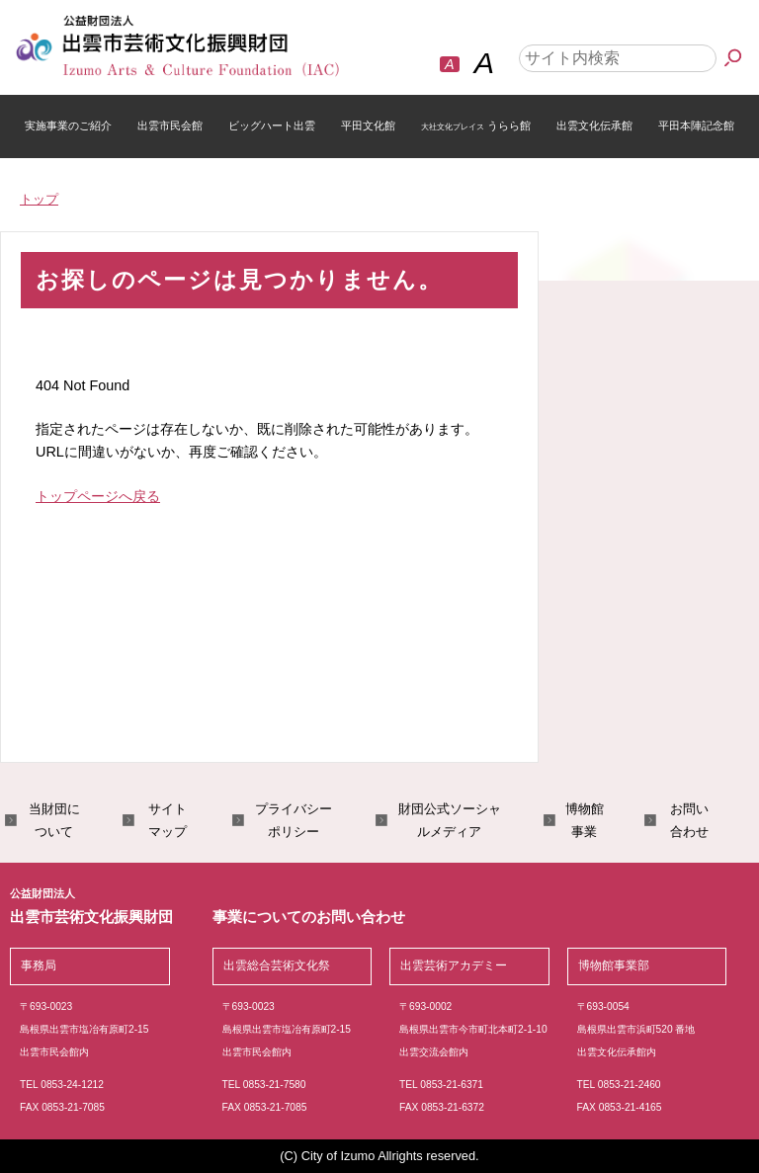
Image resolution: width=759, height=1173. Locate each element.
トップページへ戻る (98, 496)
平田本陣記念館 (696, 125)
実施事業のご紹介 (68, 125)
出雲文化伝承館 (594, 125)
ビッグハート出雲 (271, 125)
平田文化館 (368, 125)
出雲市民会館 (170, 125)
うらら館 (476, 125)
